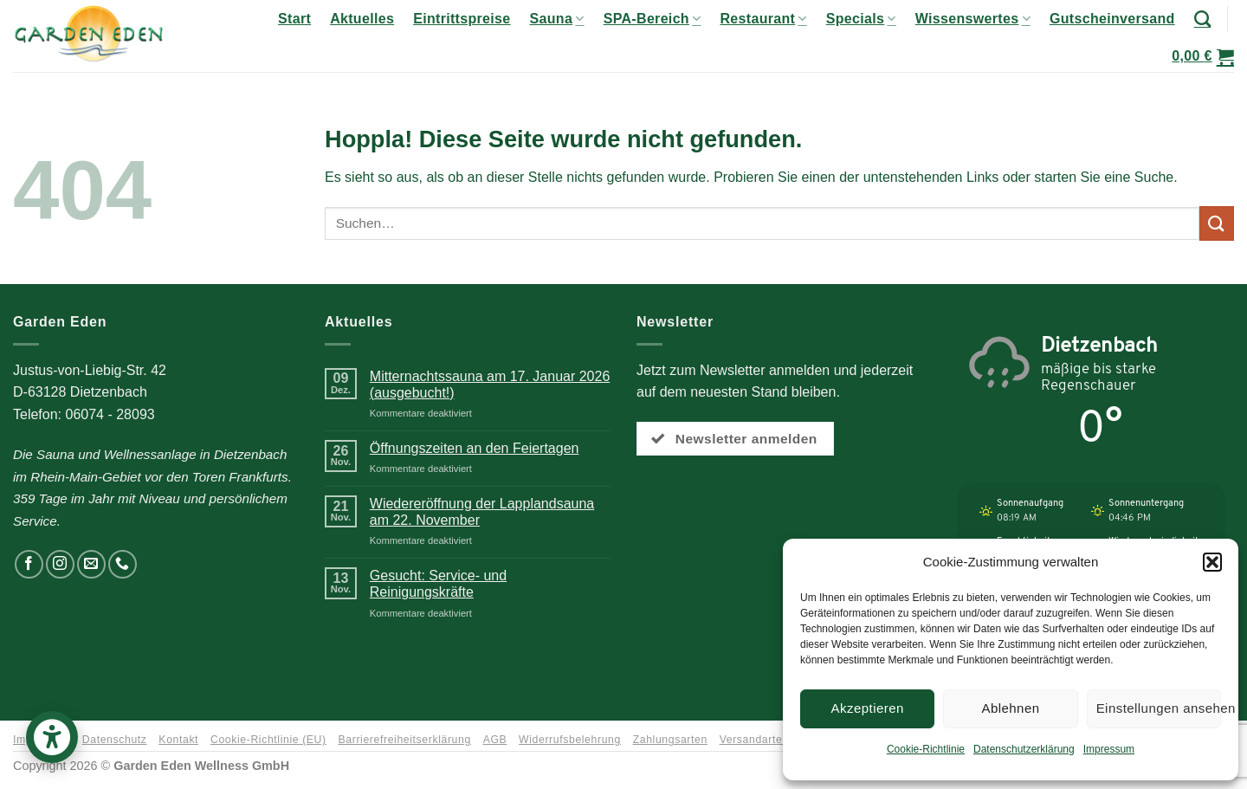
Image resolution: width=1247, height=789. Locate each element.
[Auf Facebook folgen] (29, 564)
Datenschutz (114, 740)
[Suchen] (1202, 18)
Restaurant (763, 18)
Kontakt (178, 740)
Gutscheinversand (1112, 18)
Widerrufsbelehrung (570, 740)
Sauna (557, 18)
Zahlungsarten (670, 740)
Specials (861, 18)
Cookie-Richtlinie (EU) (268, 740)
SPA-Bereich (652, 18)
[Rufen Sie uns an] (122, 564)
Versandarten (754, 740)
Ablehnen (1010, 708)
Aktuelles (362, 18)
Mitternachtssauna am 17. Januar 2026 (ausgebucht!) (490, 384)
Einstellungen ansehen (1158, 708)
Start (294, 18)
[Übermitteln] (1216, 223)
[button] (1212, 562)
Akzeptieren (867, 708)
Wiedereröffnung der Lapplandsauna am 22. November (482, 511)
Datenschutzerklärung (1024, 749)
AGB (495, 740)
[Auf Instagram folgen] (60, 564)
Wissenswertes (973, 18)
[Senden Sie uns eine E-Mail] (91, 564)
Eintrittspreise (461, 18)
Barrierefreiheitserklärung (405, 740)
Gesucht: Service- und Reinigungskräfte (438, 583)
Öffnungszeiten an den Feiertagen (474, 448)
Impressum (1108, 749)
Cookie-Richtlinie (926, 749)
